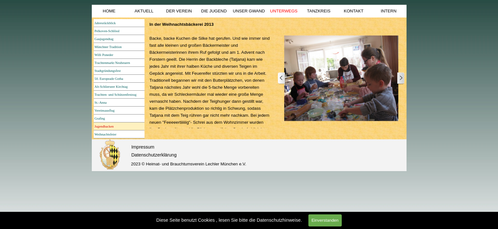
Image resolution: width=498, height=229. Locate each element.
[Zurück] (282, 78)
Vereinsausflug (105, 110)
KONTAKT (354, 11)
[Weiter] (400, 78)
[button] (341, 78)
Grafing (100, 118)
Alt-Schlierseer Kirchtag (111, 86)
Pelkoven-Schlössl (107, 31)
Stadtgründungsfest (108, 71)
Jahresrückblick (105, 23)
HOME (109, 11)
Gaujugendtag (104, 39)
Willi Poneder (104, 55)
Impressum (142, 146)
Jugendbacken (104, 126)
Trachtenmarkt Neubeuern (112, 63)
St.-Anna (101, 102)
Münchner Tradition (108, 47)
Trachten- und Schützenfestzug (116, 94)
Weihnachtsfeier (106, 134)
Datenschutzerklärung (154, 154)
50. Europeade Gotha (109, 78)
